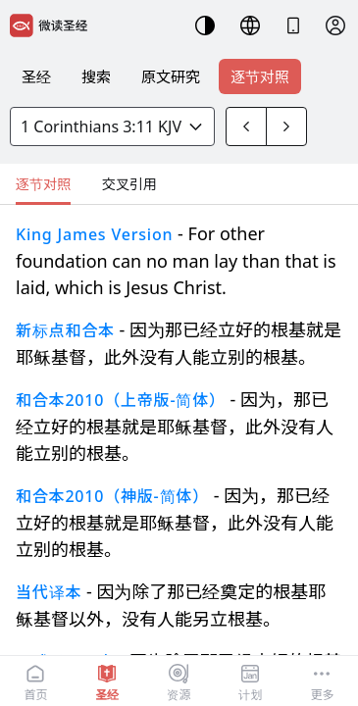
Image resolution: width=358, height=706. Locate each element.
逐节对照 (259, 76)
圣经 (36, 76)
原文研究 (170, 76)
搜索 (96, 76)
